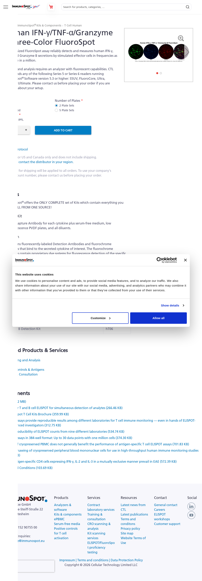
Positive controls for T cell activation (66, 533)
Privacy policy (130, 529)
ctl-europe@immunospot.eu (24, 541)
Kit (5, 101)
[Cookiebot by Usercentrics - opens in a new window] (159, 260)
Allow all (158, 317)
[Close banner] (185, 260)
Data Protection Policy (127, 560)
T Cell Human (73, 25)
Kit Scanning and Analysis (21, 360)
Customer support (167, 524)
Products (9, 25)
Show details (170, 305)
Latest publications (134, 514)
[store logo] (26, 7)
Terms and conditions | (94, 560)
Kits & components (67, 514)
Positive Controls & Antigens (23, 370)
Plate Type (10, 115)
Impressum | (68, 560)
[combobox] (126, 7)
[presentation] (29, 566)
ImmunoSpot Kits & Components (40, 25)
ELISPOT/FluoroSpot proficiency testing (101, 547)
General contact (165, 505)
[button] (187, 52)
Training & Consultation (20, 374)
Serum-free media (67, 524)
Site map (127, 533)
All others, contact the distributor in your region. (38, 162)
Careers (159, 510)
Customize (100, 317)
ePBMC (9, 365)
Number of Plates (67, 101)
